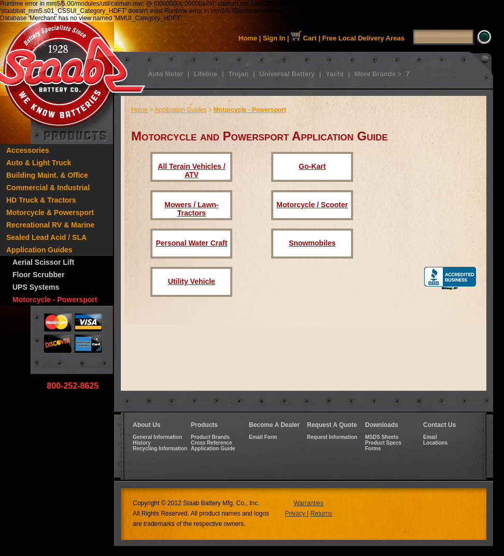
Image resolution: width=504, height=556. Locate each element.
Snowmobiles (312, 243)
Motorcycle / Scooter (312, 205)
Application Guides (39, 250)
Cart (304, 38)
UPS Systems (35, 287)
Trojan (238, 74)
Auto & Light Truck (38, 163)
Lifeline (206, 74)
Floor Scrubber (38, 274)
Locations (435, 443)
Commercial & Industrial (48, 187)
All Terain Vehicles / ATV (191, 170)
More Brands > (377, 74)
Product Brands (210, 437)
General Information (157, 437)
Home (248, 38)
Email (430, 437)
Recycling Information (160, 448)
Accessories (27, 150)
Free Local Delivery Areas (364, 38)
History (141, 443)
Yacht (335, 74)
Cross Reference (211, 443)
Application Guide (213, 448)
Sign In (274, 38)
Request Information (332, 437)
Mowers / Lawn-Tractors (191, 209)
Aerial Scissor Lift (43, 262)
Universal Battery (287, 74)
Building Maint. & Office (47, 175)
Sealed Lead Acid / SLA (46, 237)
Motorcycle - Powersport (54, 299)
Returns (321, 513)
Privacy (296, 513)
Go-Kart (312, 166)
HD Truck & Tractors (41, 200)
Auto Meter (165, 74)
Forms (373, 448)
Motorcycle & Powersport (50, 212)
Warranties (308, 503)
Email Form (263, 437)
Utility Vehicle (191, 281)
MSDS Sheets (381, 437)
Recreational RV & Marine (50, 225)
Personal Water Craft (191, 243)
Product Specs (383, 443)
